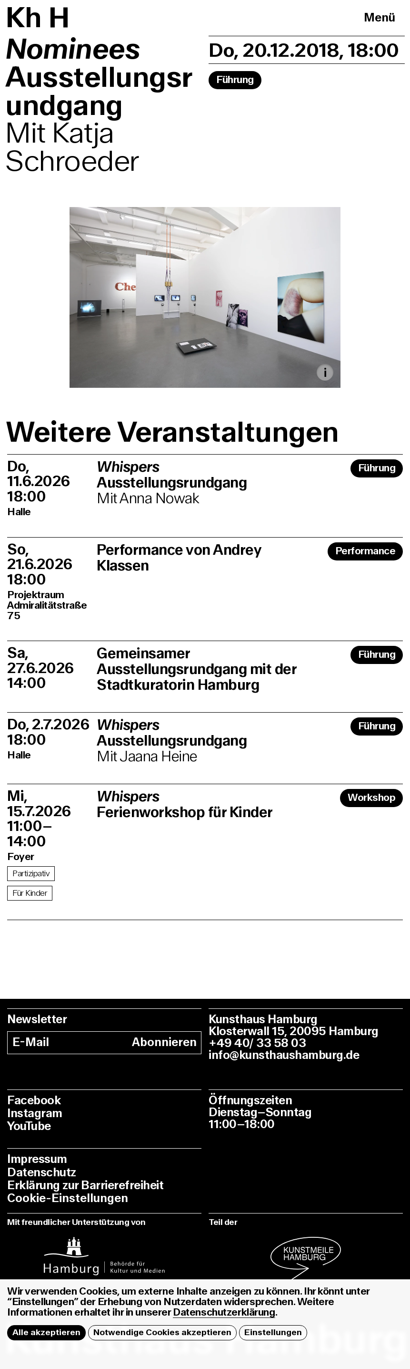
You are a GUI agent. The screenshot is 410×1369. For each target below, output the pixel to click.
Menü (379, 18)
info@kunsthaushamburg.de (284, 1055)
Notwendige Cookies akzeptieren (162, 1332)
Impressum (37, 1159)
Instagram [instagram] (34, 1114)
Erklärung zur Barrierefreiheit (85, 1186)
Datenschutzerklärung (224, 1312)
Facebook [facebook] (33, 1101)
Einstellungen (273, 1332)
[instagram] (104, 1251)
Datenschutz (41, 1173)
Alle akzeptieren (46, 1332)
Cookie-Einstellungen (67, 1198)
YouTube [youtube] (29, 1126)
